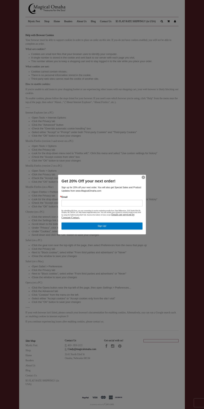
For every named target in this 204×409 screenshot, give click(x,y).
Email (64, 197)
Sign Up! (102, 226)
